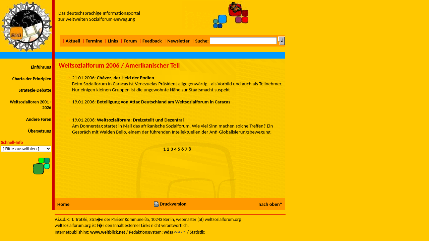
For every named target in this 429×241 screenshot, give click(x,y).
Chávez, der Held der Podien (125, 78)
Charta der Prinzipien (31, 79)
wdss (168, 232)
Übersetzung (39, 131)
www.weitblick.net (107, 232)
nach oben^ (270, 204)
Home (63, 204)
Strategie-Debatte (35, 90)
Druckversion (170, 204)
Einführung (41, 67)
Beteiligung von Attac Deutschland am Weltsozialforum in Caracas (163, 102)
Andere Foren (38, 119)
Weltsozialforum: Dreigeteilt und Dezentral (140, 120)
